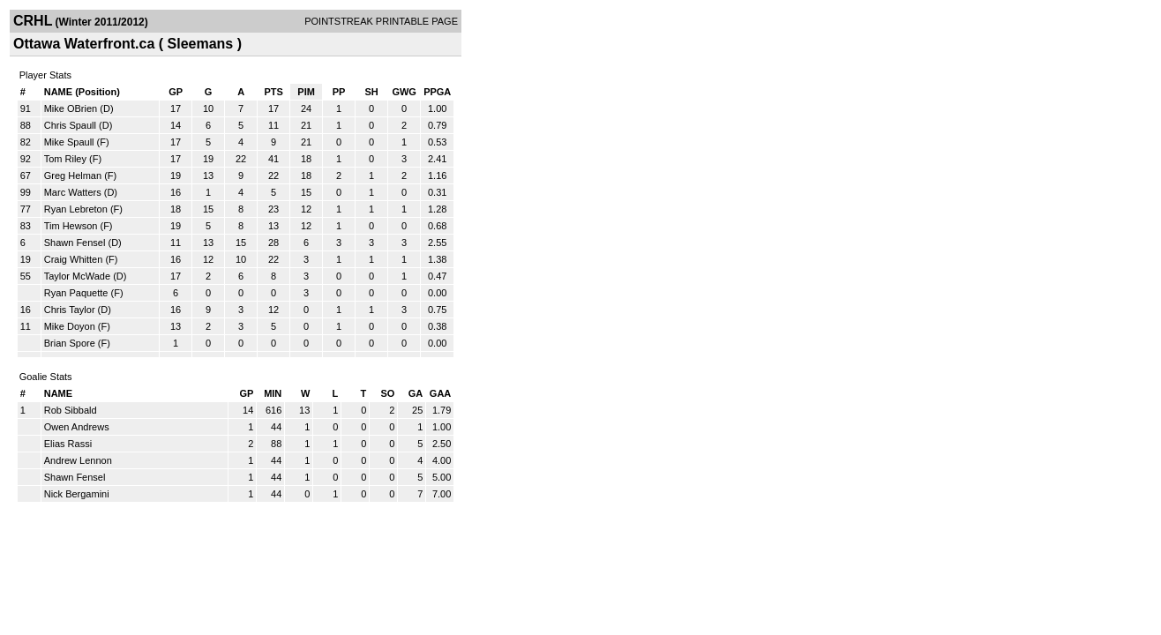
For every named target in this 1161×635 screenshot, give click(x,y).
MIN (272, 393)
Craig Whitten (73, 259)
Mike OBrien (71, 108)
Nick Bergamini (76, 494)
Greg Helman (72, 175)
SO (387, 393)
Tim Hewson (71, 225)
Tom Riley (65, 158)
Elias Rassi (68, 443)
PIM (306, 91)
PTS (273, 91)
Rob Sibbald (70, 410)
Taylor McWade (77, 276)
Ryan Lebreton (76, 209)
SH (371, 91)
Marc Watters (72, 192)
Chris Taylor (69, 309)
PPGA (437, 91)
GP (176, 91)
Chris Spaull (70, 125)
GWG (404, 91)
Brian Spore (69, 343)
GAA (440, 393)
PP (339, 91)
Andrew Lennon (78, 460)
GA (415, 393)
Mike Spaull (69, 142)
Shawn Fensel (75, 242)
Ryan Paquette (76, 293)
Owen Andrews (76, 427)
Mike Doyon (69, 326)
